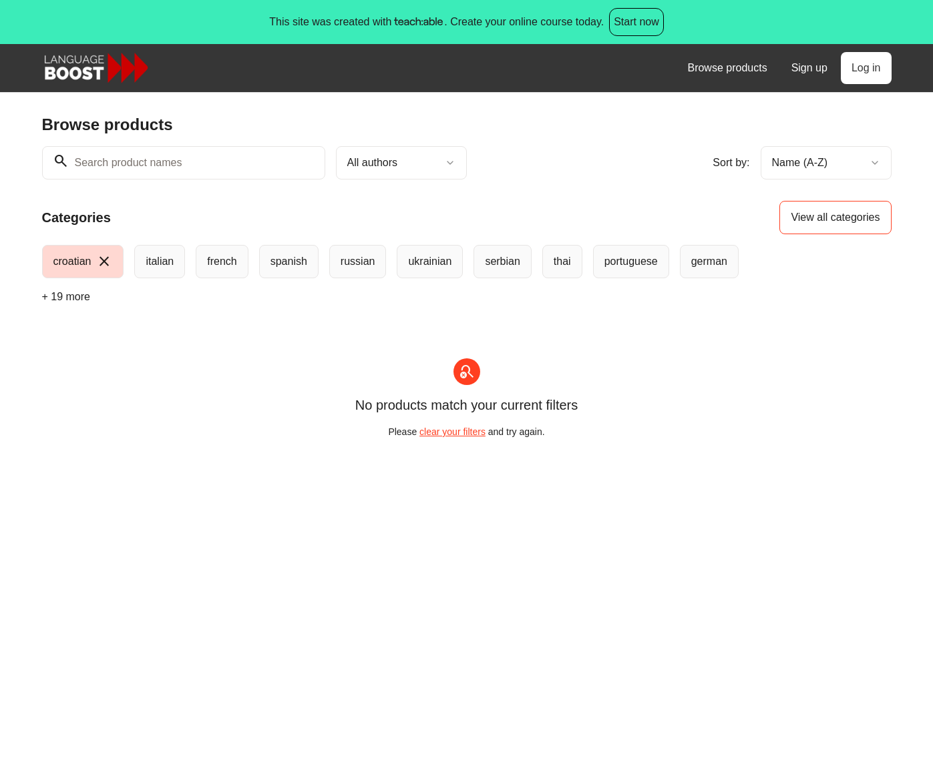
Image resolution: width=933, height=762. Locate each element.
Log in (866, 67)
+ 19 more (66, 296)
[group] (412, 261)
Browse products (727, 67)
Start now (636, 21)
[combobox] (401, 162)
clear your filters (452, 431)
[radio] (83, 261)
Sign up (809, 67)
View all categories (835, 217)
